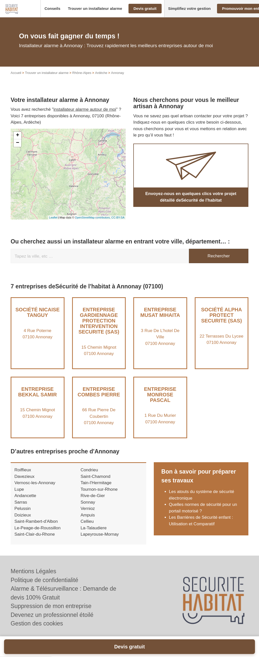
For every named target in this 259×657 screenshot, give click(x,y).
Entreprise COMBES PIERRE (99, 397)
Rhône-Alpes (81, 78)
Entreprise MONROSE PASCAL (160, 400)
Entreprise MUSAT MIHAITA (160, 317)
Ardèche (101, 78)
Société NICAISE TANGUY (37, 317)
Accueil (16, 78)
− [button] (17, 148)
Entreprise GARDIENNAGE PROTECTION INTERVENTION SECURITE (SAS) (98, 326)
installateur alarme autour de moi (85, 115)
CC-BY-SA (117, 222)
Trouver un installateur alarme (47, 78)
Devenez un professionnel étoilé (52, 615)
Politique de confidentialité (44, 580)
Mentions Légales (33, 571)
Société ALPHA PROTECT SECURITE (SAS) (221, 320)
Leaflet (53, 222)
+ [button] (17, 141)
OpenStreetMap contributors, (93, 222)
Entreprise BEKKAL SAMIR (37, 397)
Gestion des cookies (37, 623)
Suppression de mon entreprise (51, 606)
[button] (52, 9)
